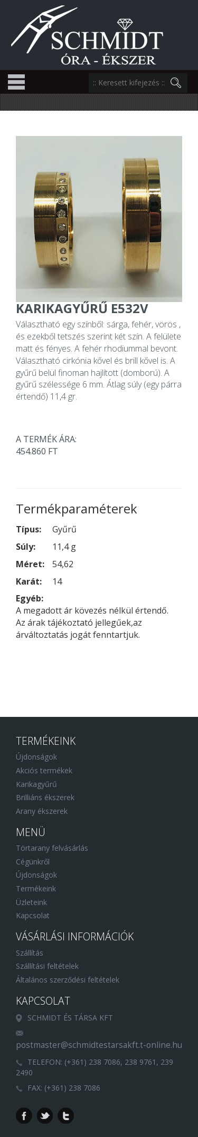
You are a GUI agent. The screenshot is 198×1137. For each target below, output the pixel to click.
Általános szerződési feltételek (67, 980)
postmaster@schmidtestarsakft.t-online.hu (99, 1045)
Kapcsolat (33, 915)
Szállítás (29, 953)
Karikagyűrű (36, 784)
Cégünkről (33, 862)
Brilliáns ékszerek (45, 797)
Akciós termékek (44, 770)
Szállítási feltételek (47, 966)
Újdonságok (36, 757)
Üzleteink (31, 902)
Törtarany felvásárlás (52, 848)
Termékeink (36, 888)
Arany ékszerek (42, 811)
